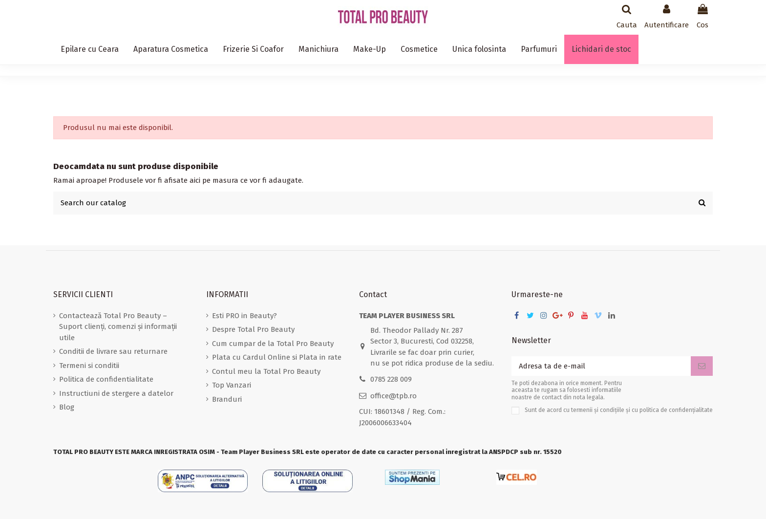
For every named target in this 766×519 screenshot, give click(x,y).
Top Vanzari (231, 385)
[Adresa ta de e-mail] (601, 366)
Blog (66, 407)
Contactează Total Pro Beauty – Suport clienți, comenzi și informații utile (118, 326)
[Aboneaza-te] (702, 366)
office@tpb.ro (393, 395)
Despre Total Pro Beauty (253, 329)
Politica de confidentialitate (106, 379)
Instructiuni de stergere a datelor (116, 393)
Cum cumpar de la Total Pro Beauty (273, 343)
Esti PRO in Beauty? (244, 315)
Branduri (227, 399)
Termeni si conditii (89, 365)
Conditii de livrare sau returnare (113, 351)
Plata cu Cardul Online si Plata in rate (276, 357)
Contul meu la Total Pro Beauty (266, 371)
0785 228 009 (391, 379)
